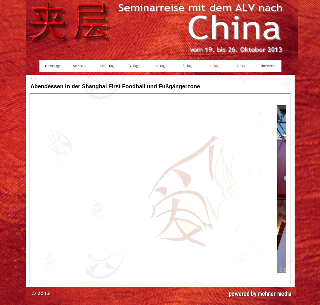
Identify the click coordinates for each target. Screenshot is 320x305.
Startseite (79, 66)
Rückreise (268, 66)
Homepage (53, 66)
